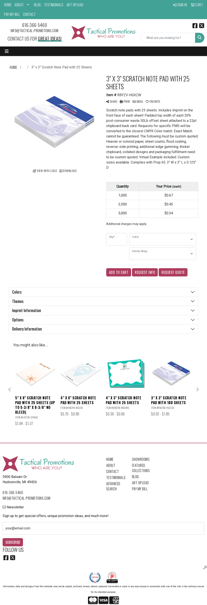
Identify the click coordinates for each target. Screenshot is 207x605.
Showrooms (141, 459)
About (19, 4)
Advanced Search (113, 486)
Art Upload (75, 4)
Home (7, 4)
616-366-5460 (34, 25)
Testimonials (54, 4)
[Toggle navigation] (6, 51)
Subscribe (12, 542)
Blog (37, 4)
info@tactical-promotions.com (34, 30)
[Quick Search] (168, 38)
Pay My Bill (12, 14)
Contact (29, 14)
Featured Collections (141, 468)
